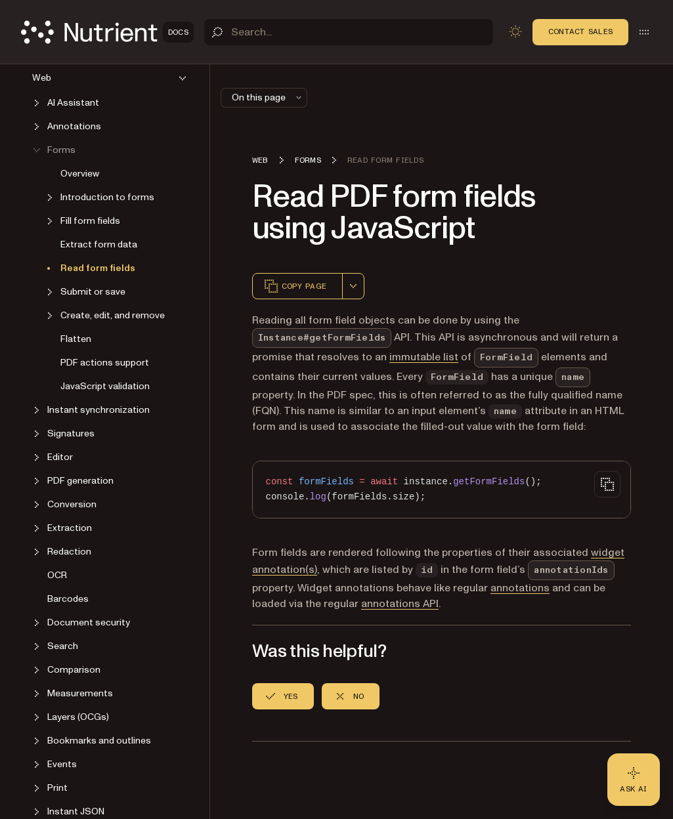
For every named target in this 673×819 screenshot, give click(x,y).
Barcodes (68, 599)
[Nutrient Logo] (107, 32)
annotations (520, 588)
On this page (268, 97)
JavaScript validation (105, 386)
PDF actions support (104, 362)
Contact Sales (580, 31)
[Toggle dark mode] (515, 31)
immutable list (423, 357)
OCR (57, 575)
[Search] (348, 32)
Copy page (294, 286)
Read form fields (97, 268)
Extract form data (98, 244)
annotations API (400, 604)
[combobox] (353, 286)
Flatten (75, 339)
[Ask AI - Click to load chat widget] (633, 779)
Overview (79, 173)
